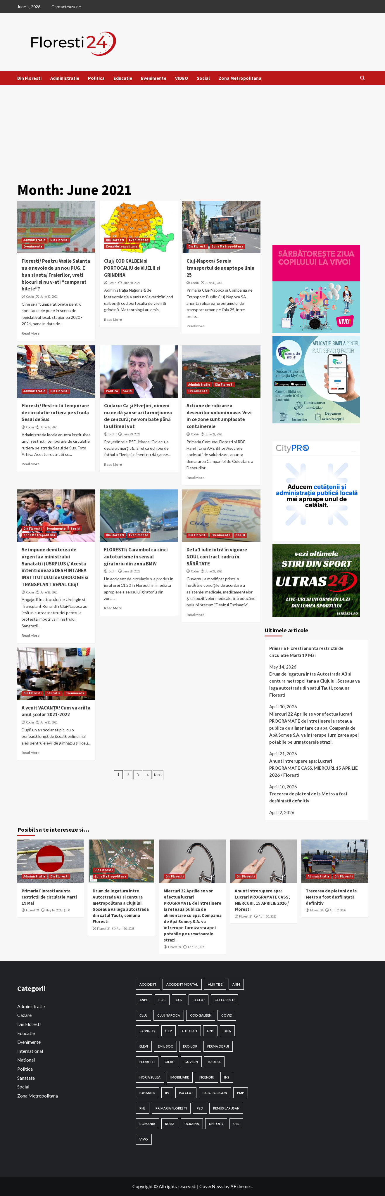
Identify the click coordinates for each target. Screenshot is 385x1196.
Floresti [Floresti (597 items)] (147, 1062)
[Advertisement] (192, 129)
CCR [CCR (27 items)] (179, 1000)
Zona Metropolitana (240, 78)
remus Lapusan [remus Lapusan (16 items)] (226, 1108)
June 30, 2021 (49, 297)
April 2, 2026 (338, 910)
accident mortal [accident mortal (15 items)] (182, 984)
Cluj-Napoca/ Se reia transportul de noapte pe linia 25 (220, 268)
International (30, 1051)
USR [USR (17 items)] (236, 1124)
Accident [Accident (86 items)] (147, 984)
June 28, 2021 (213, 434)
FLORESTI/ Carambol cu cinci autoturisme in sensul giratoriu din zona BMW (136, 556)
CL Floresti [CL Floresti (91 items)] (224, 1000)
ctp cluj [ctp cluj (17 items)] (189, 1031)
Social (203, 78)
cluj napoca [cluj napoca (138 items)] (168, 1015)
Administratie (64, 78)
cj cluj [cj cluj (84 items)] (198, 1000)
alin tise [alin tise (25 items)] (215, 984)
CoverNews (211, 1186)
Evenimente (153, 78)
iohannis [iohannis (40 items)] (147, 1093)
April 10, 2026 (267, 916)
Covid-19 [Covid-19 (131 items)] (147, 1031)
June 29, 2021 (49, 427)
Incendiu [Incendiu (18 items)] (206, 1077)
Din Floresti (29, 78)
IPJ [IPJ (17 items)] (167, 1093)
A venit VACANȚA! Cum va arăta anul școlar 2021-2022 (56, 711)
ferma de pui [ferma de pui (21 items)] (218, 1046)
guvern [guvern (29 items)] (191, 1062)
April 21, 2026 (196, 947)
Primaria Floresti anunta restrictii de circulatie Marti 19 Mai (306, 651)
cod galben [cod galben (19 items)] (200, 1015)
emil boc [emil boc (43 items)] (165, 1046)
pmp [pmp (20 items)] (240, 1093)
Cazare (24, 1015)
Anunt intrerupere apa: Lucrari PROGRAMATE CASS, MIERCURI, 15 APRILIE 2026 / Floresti (313, 768)
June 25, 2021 (49, 722)
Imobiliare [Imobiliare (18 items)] (179, 1077)
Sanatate (26, 1078)
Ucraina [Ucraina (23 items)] (191, 1124)
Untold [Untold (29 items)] (216, 1124)
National (26, 1059)
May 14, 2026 (54, 910)
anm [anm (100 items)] (236, 984)
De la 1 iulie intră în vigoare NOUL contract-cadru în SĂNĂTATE (217, 556)
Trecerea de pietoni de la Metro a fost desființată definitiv (308, 797)
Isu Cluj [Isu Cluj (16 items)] (186, 1093)
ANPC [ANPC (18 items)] (144, 1000)
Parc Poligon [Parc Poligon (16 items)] (215, 1093)
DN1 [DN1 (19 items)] (210, 1031)
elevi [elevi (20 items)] (143, 1046)
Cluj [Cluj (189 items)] (143, 1015)
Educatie (122, 78)
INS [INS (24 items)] (226, 1077)
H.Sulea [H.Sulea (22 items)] (214, 1062)
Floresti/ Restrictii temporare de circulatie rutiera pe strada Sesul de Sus (55, 412)
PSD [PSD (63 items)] (200, 1108)
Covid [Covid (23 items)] (226, 1015)
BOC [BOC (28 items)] (162, 1000)
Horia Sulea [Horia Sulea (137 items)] (149, 1077)
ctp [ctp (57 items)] (168, 1031)
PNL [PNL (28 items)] (142, 1108)
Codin (30, 297)
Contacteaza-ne (66, 6)
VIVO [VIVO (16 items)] (143, 1139)
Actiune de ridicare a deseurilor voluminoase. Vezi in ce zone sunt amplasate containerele (219, 416)
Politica (96, 78)
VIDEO (181, 78)
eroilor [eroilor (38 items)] (190, 1046)
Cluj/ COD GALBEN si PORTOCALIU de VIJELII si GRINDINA (132, 268)
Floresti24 (32, 910)
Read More (30, 333)
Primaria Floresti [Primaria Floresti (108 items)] (171, 1108)
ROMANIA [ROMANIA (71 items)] (147, 1124)
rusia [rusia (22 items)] (170, 1124)
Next (158, 774)
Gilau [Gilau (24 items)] (170, 1062)
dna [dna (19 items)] (227, 1031)
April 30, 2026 (125, 929)
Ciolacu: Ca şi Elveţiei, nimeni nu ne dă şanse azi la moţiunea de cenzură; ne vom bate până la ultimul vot (138, 416)
